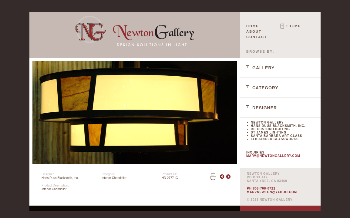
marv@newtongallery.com (273, 155)
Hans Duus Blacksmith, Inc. (278, 125)
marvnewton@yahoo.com (272, 192)
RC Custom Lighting (270, 129)
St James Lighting (269, 132)
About (253, 31)
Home (252, 26)
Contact (256, 37)
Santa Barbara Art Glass (276, 135)
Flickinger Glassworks (275, 139)
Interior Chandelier (114, 178)
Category (265, 87)
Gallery (263, 67)
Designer (264, 107)
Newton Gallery (267, 122)
